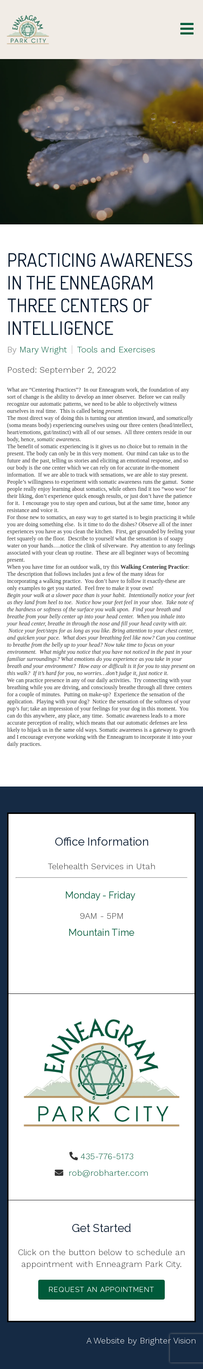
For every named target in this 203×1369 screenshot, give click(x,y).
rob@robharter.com (107, 1173)
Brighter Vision (168, 1340)
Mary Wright (43, 349)
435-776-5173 (107, 1156)
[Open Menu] (187, 29)
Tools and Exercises (116, 349)
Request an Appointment (101, 1289)
